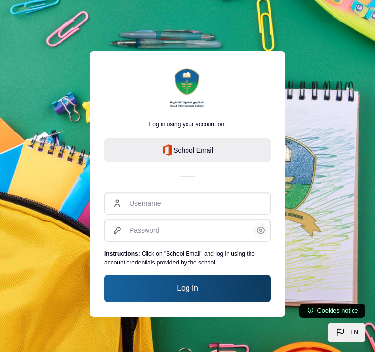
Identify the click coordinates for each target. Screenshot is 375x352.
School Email (187, 150)
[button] (346, 332)
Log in (187, 288)
